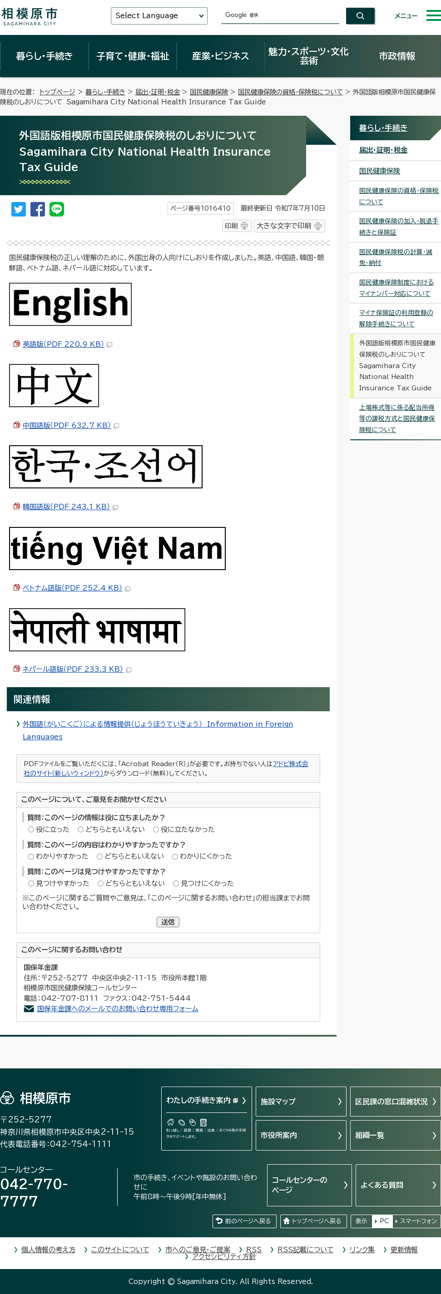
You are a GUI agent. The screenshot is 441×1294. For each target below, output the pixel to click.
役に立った (52, 829)
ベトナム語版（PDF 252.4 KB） (76, 588)
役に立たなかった (188, 829)
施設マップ (278, 1101)
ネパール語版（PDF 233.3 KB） (77, 669)
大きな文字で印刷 (284, 225)
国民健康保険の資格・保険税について (290, 92)
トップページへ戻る (316, 1221)
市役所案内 (279, 1135)
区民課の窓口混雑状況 (391, 1101)
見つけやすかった (62, 883)
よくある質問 (382, 1185)
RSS (254, 1249)
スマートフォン (418, 1221)
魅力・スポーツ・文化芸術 (308, 56)
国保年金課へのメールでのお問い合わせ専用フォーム (117, 1008)
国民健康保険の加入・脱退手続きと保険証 (399, 227)
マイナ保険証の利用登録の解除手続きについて (396, 318)
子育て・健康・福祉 (132, 55)
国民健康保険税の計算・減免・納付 (395, 257)
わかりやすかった (62, 856)
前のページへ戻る (248, 1221)
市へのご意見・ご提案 (197, 1249)
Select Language (146, 15)
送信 (168, 922)
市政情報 (397, 55)
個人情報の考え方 (48, 1249)
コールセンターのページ (299, 1185)
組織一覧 (369, 1135)
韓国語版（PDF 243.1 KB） (70, 506)
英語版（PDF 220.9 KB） (67, 344)
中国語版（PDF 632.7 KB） (71, 425)
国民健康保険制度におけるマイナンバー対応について (396, 288)
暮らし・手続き (44, 55)
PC (384, 1221)
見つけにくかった (207, 883)
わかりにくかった (206, 856)
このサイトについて (120, 1249)
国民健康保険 (209, 92)
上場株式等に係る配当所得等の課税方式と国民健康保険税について (397, 418)
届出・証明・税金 (157, 92)
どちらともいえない (115, 829)
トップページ (57, 92)
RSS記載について (305, 1249)
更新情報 (404, 1249)
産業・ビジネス (220, 55)
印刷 (231, 225)
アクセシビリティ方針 (224, 1256)
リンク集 (362, 1249)
